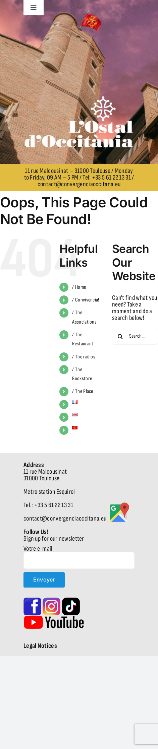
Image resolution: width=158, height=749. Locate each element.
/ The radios (83, 357)
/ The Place (82, 391)
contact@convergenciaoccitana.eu (79, 184)
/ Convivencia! (85, 300)
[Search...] (135, 336)
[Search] (120, 336)
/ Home (79, 287)
